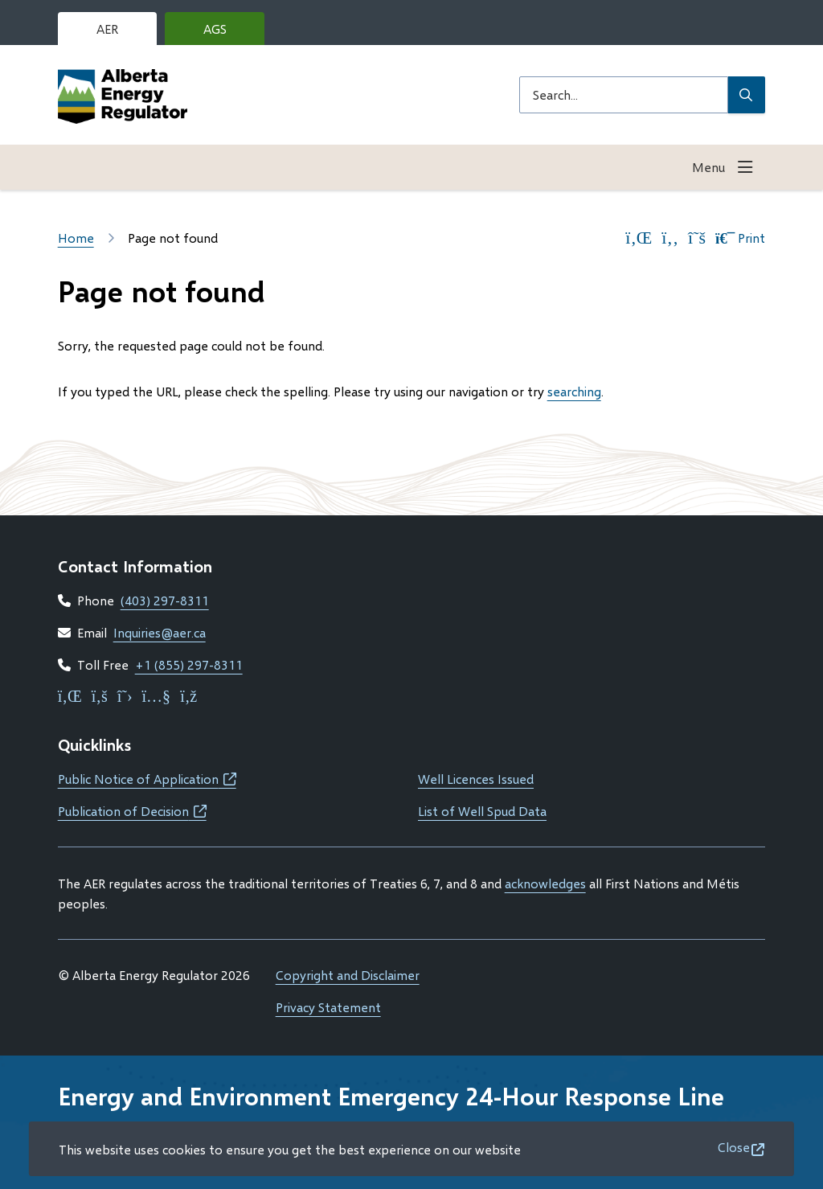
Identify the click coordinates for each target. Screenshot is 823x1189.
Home (76, 237)
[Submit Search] (746, 94)
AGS (227, 33)
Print (740, 238)
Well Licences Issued (476, 778)
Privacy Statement (328, 1007)
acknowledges (545, 883)
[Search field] (623, 94)
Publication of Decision (132, 810)
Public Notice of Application (147, 778)
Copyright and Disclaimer (348, 974)
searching (574, 391)
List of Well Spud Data (482, 810)
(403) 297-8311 (165, 600)
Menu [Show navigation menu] (708, 166)
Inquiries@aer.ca (159, 632)
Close (734, 1146)
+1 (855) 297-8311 (189, 664)
